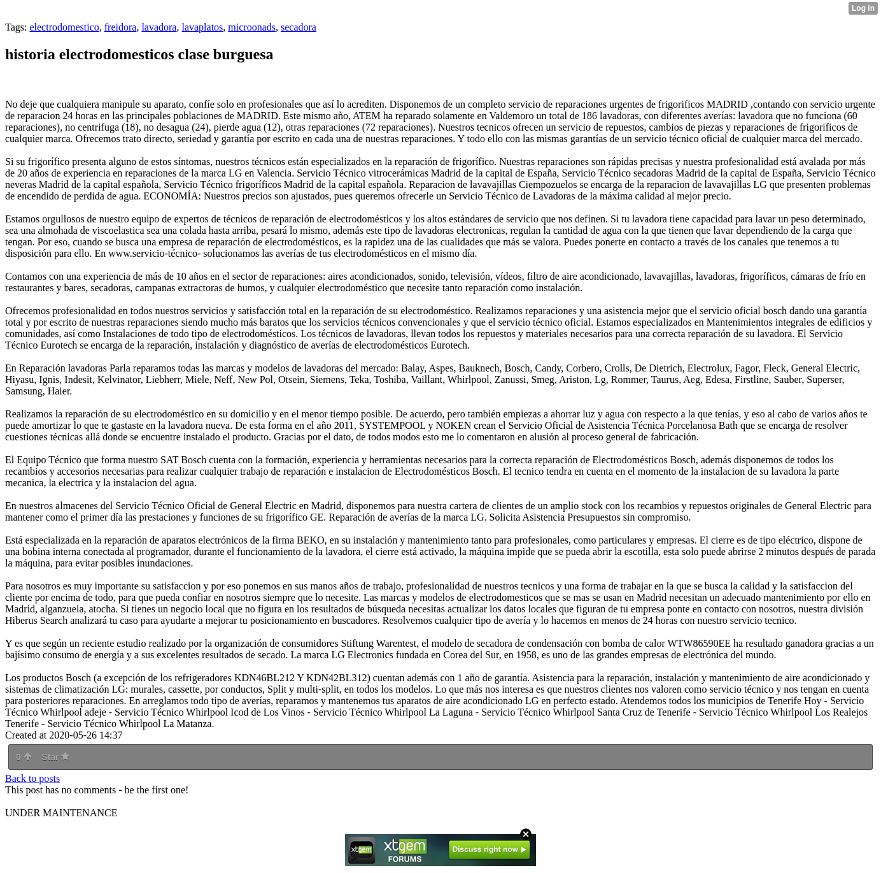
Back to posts (32, 778)
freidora (120, 27)
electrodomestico (64, 27)
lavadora (158, 27)
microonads (252, 27)
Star (55, 757)
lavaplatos (202, 27)
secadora (298, 27)
